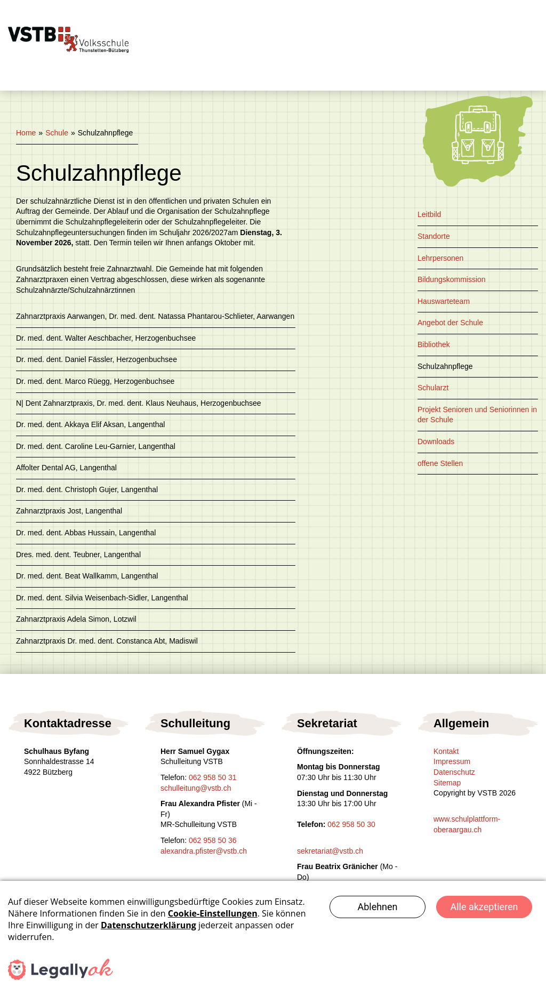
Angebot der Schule (450, 322)
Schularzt (432, 387)
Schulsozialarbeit (376, 22)
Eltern (470, 22)
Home (26, 132)
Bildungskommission (451, 279)
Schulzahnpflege (445, 366)
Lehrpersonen (440, 258)
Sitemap (447, 782)
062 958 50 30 (351, 824)
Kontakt (183, 67)
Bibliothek (433, 344)
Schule (181, 22)
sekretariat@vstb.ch (330, 851)
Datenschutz (454, 772)
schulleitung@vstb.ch (195, 788)
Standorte (433, 236)
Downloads (435, 441)
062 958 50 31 (213, 777)
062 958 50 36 (213, 840)
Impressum (451, 761)
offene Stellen (440, 463)
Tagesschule (267, 22)
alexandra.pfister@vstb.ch (203, 851)
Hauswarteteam (443, 301)
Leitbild (429, 214)
